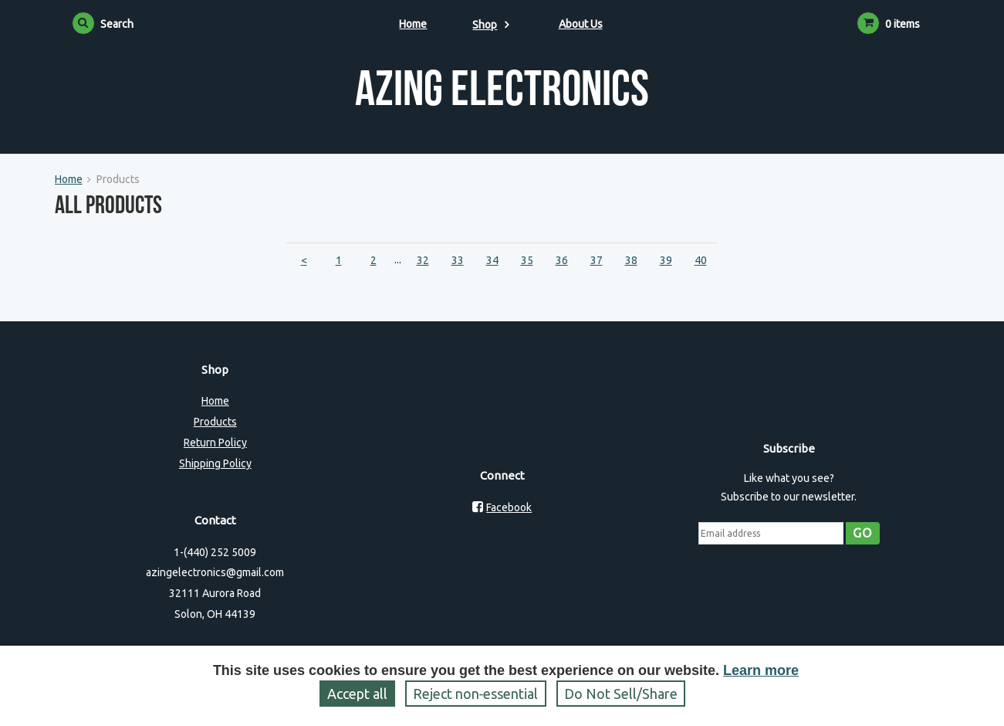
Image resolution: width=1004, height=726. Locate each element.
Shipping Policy (215, 463)
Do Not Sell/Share (621, 693)
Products (215, 422)
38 (631, 260)
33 (457, 260)
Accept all (357, 693)
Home (413, 24)
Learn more (761, 670)
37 (596, 260)
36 (562, 260)
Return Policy (215, 442)
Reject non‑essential (476, 693)
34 (492, 260)
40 (701, 260)
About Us (581, 24)
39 (666, 260)
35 (527, 260)
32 (423, 260)
